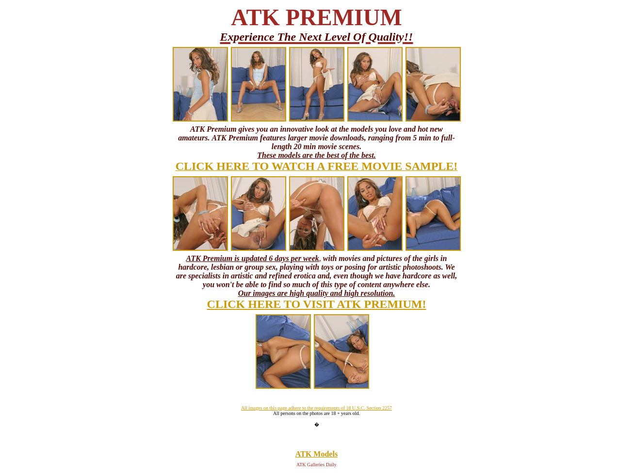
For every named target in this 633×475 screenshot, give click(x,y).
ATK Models (316, 454)
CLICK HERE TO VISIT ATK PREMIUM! (316, 304)
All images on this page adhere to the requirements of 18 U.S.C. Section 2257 (316, 408)
